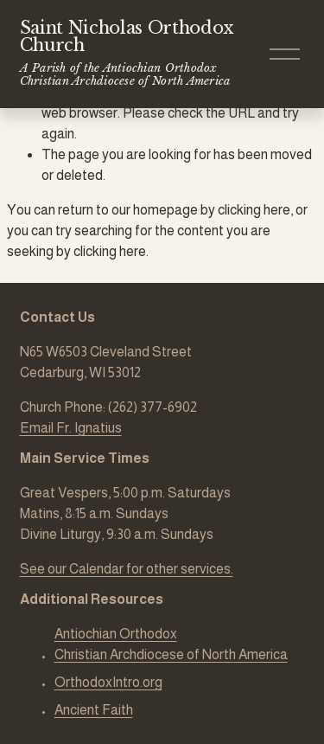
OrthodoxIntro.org (108, 682)
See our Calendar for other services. (126, 568)
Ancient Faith (93, 709)
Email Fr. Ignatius (71, 427)
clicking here (254, 209)
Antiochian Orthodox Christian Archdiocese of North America (171, 644)
